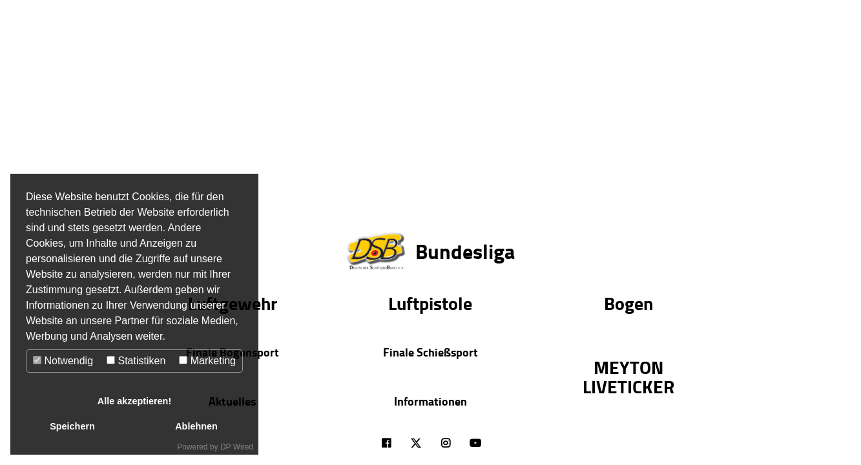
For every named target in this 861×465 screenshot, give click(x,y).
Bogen (628, 303)
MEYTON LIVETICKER (628, 376)
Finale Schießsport (430, 352)
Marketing (207, 360)
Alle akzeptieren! (134, 401)
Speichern (72, 426)
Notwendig (63, 360)
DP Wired (236, 446)
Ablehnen (196, 426)
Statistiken (136, 360)
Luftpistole (430, 303)
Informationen (430, 401)
